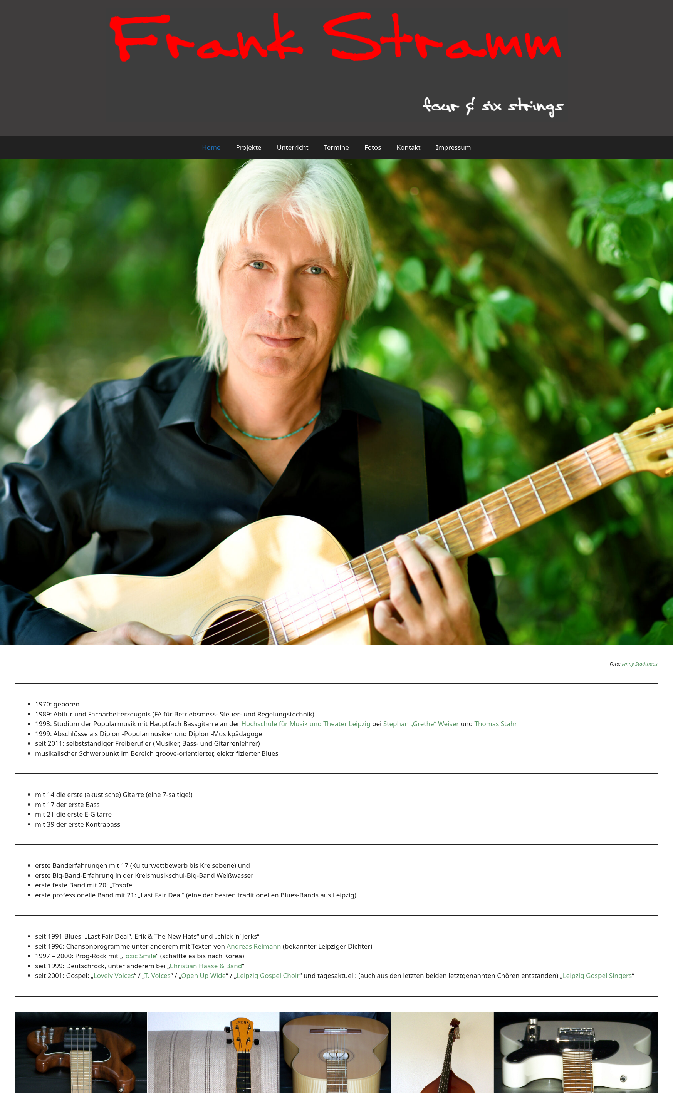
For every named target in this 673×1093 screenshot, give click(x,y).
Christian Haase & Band (206, 965)
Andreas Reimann (254, 946)
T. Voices (157, 975)
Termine (336, 147)
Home (211, 147)
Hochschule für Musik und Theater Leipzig (305, 723)
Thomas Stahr (496, 723)
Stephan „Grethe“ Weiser (421, 723)
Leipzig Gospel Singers (597, 975)
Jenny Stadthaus (640, 663)
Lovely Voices (114, 975)
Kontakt (408, 147)
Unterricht (293, 147)
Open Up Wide (203, 975)
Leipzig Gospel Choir (268, 975)
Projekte (249, 147)
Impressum (453, 147)
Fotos (372, 147)
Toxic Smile (139, 955)
